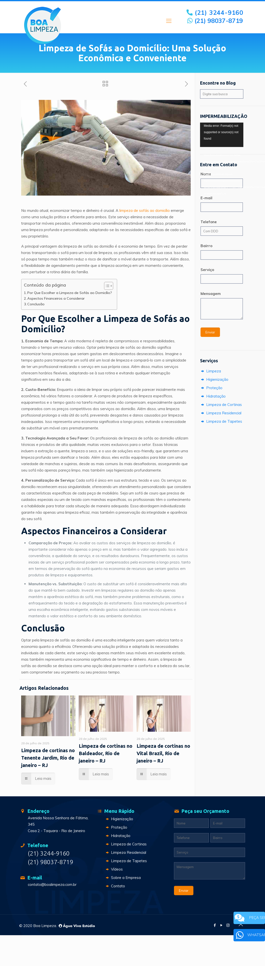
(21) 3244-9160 (215, 12)
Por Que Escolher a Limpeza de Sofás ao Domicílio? (69, 293)
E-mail (206, 198)
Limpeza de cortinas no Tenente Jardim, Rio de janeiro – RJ (48, 757)
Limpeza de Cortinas (221, 404)
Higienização (214, 379)
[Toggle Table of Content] (106, 286)
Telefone (209, 221)
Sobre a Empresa (123, 877)
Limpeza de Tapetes (221, 421)
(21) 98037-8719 (215, 20)
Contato (115, 886)
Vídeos (114, 869)
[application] (221, 135)
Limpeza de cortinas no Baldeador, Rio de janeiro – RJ (105, 753)
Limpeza (210, 371)
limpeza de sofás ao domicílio (144, 210)
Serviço (207, 269)
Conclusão (36, 304)
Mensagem (211, 293)
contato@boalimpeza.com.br (52, 884)
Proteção (211, 387)
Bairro (206, 245)
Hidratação (213, 396)
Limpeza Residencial (220, 413)
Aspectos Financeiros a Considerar (56, 298)
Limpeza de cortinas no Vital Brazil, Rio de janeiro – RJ (163, 753)
